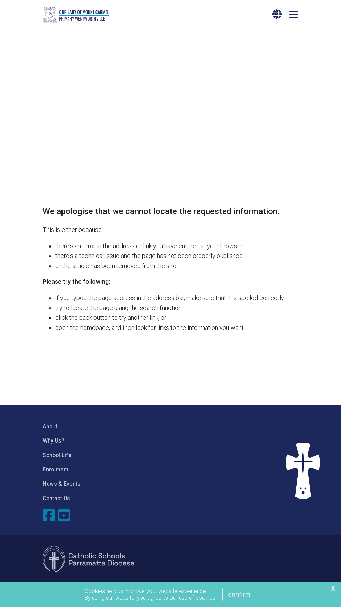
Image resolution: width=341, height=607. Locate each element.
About (50, 426)
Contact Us (56, 498)
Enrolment (55, 469)
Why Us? (53, 440)
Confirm (239, 594)
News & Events (62, 483)
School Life (57, 455)
